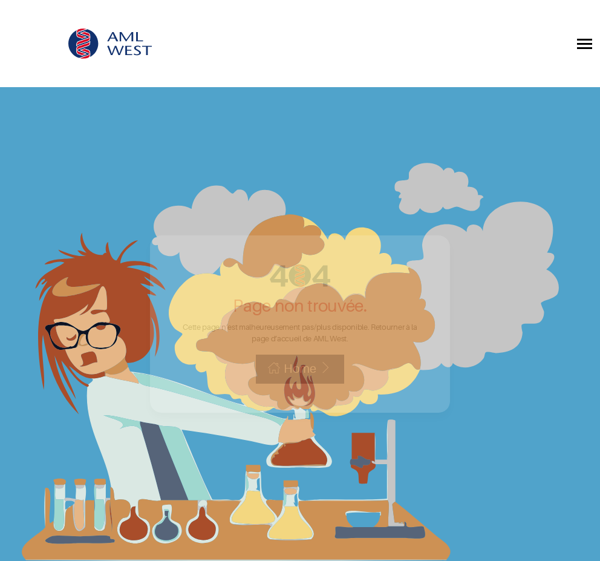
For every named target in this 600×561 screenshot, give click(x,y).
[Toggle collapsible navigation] (584, 43)
